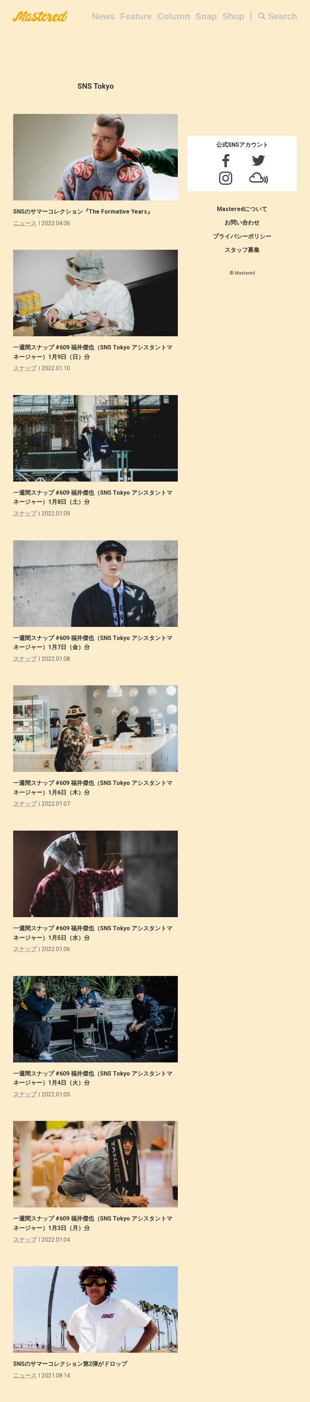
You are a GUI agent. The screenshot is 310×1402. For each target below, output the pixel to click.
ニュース (25, 223)
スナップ (25, 368)
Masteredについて (242, 209)
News (103, 16)
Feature (136, 16)
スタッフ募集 (242, 249)
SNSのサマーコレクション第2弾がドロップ (70, 1363)
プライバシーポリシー (242, 236)
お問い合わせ (242, 222)
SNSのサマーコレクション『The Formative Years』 (83, 211)
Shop (233, 16)
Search (282, 16)
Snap (206, 16)
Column (173, 16)
